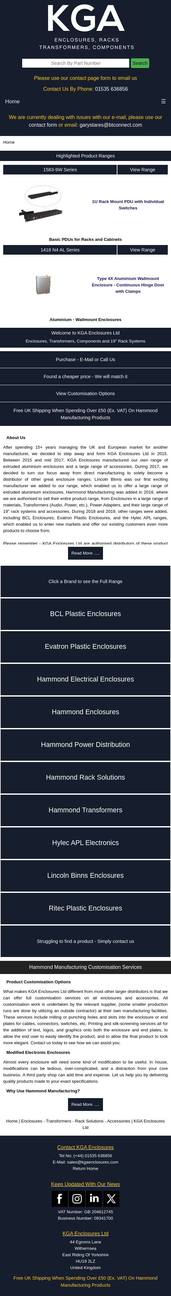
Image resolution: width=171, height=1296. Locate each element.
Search (140, 63)
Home (12, 101)
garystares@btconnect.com (111, 125)
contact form (43, 125)
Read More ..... (85, 553)
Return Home (85, 1168)
